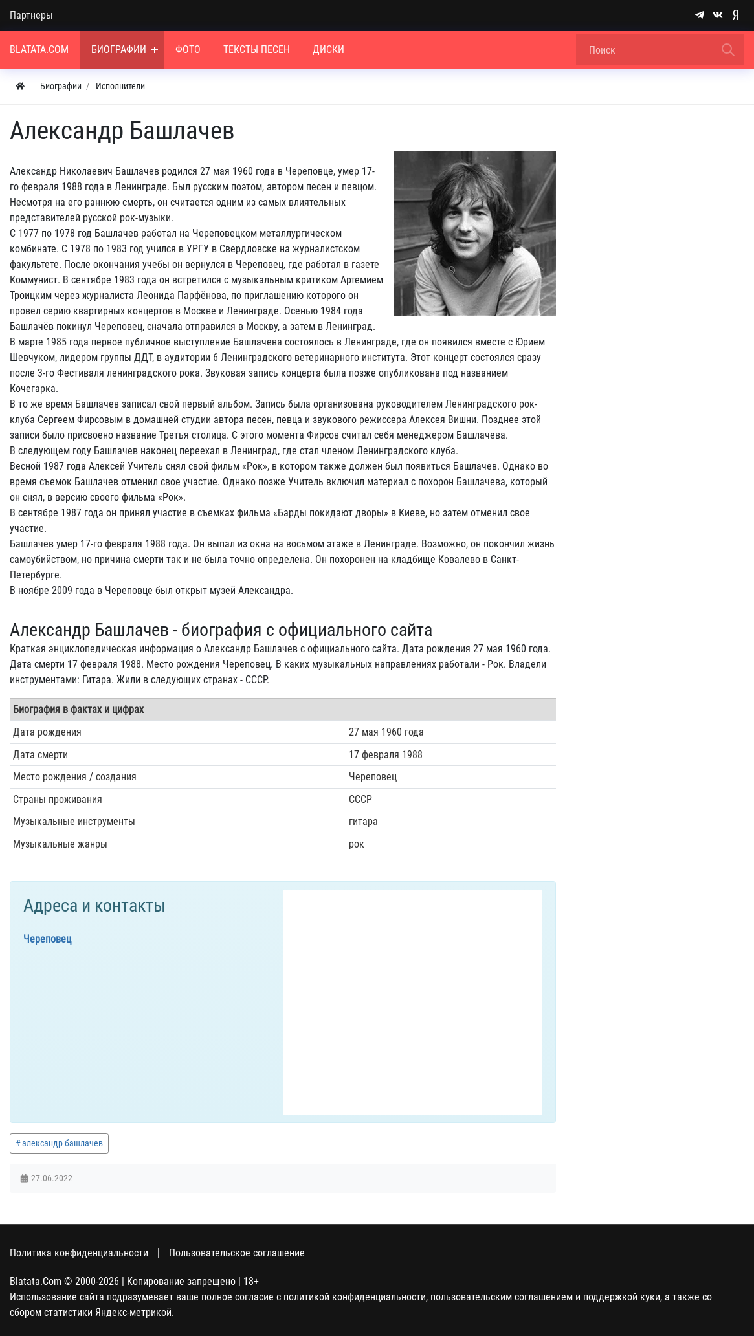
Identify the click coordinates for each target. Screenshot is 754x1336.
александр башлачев (62, 1143)
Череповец (47, 939)
